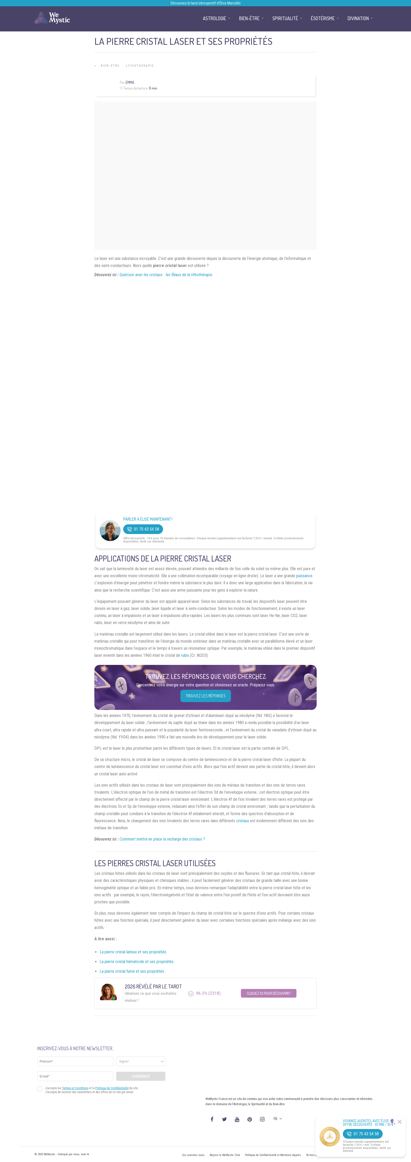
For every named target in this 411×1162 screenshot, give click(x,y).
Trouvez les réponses (206, 695)
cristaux (242, 820)
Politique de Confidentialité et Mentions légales (273, 1155)
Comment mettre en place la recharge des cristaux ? (162, 839)
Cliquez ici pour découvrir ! (269, 993)
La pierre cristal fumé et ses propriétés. (132, 971)
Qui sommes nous (193, 1155)
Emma (130, 82)
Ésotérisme (323, 18)
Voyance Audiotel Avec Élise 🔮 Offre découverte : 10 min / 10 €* (369, 1122)
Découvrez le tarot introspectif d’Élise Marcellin (206, 3)
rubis (185, 655)
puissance (304, 575)
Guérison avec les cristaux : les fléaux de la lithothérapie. (166, 274)
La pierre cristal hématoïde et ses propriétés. (137, 961)
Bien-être (110, 66)
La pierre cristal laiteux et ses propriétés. (133, 951)
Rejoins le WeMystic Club (225, 1155)
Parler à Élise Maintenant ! (147, 519)
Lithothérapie (140, 66)
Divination (358, 18)
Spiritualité (285, 18)
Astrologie (214, 18)
